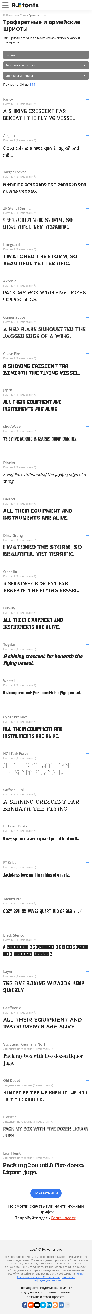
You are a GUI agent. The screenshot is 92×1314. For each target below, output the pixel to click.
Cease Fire (46, 353)
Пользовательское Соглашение (38, 1277)
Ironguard (46, 244)
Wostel (46, 680)
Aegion (46, 135)
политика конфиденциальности (53, 1278)
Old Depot (46, 1080)
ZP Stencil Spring (46, 208)
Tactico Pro (46, 898)
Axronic (46, 281)
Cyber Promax (46, 717)
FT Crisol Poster (46, 826)
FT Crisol (46, 862)
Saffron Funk (46, 789)
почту (80, 1273)
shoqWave (46, 426)
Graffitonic (46, 1008)
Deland (46, 499)
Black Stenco (46, 935)
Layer (46, 971)
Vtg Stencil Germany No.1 (46, 1044)
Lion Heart (46, 1153)
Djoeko (46, 462)
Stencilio (46, 571)
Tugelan (46, 644)
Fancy (46, 99)
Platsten (46, 1117)
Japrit (46, 390)
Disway (46, 608)
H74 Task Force (46, 753)
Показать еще (46, 1193)
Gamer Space (46, 317)
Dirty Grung (46, 535)
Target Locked (46, 172)
